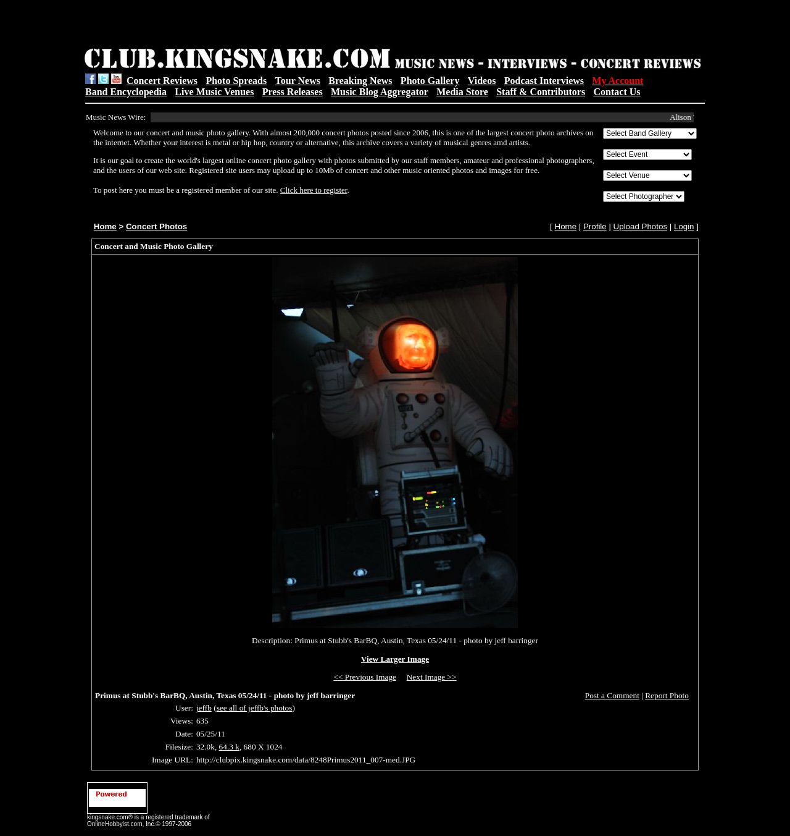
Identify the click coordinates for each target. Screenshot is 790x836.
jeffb (204, 707)
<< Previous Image (364, 677)
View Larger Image (395, 659)
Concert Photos (156, 226)
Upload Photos (640, 226)
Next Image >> (432, 677)
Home (105, 226)
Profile (595, 226)
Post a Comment (612, 695)
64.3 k (229, 746)
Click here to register (313, 190)
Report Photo (667, 695)
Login (684, 226)
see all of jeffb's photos (255, 707)
